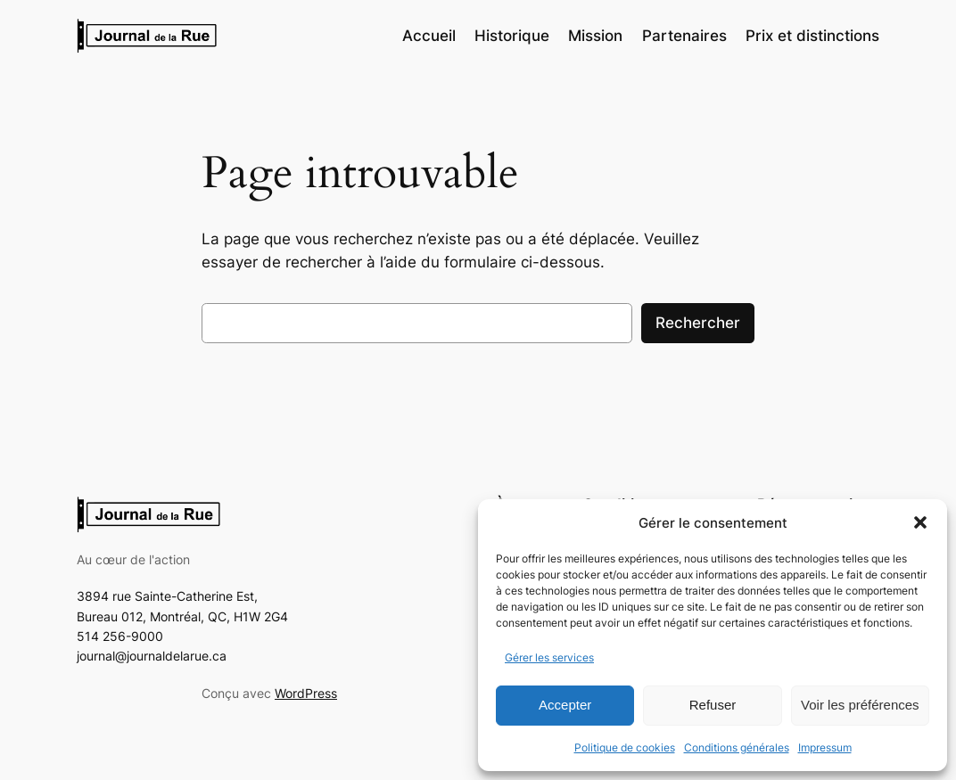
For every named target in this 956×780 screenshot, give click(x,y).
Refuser (713, 704)
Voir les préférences (860, 704)
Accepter (565, 704)
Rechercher (697, 323)
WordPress (306, 693)
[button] (920, 522)
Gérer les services (549, 657)
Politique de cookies (624, 747)
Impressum (825, 747)
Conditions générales (736, 747)
